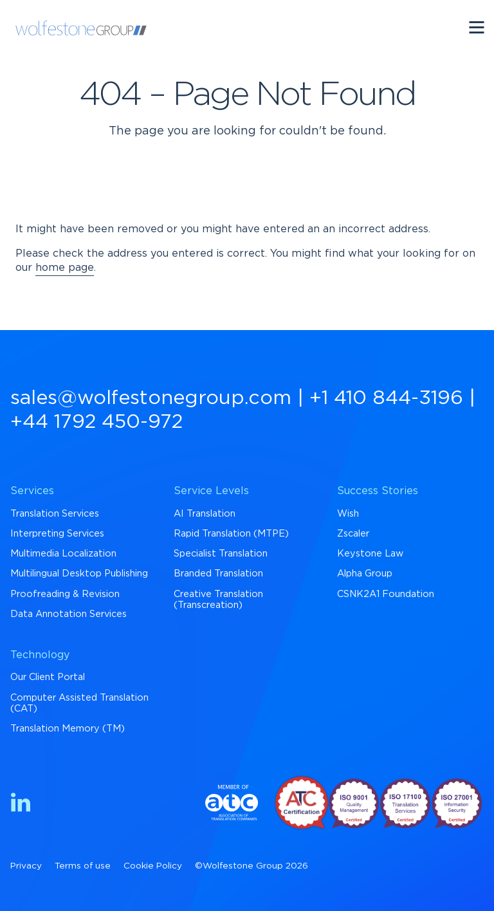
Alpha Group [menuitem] (364, 573)
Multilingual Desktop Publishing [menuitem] (79, 573)
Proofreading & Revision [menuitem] (65, 594)
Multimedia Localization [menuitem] (63, 553)
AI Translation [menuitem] (204, 514)
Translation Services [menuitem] (54, 514)
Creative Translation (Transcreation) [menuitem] (218, 599)
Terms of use (83, 865)
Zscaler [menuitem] (353, 533)
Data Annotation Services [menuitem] (68, 614)
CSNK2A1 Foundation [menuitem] (385, 594)
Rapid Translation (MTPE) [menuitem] (231, 533)
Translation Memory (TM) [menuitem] (67, 728)
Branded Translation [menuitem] (218, 573)
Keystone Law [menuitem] (370, 553)
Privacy (26, 865)
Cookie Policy (153, 865)
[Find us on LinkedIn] (20, 804)
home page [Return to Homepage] (64, 267)
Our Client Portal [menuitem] (47, 677)
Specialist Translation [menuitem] (221, 553)
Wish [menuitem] (348, 514)
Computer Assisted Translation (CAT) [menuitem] (79, 703)
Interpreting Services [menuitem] (57, 533)
